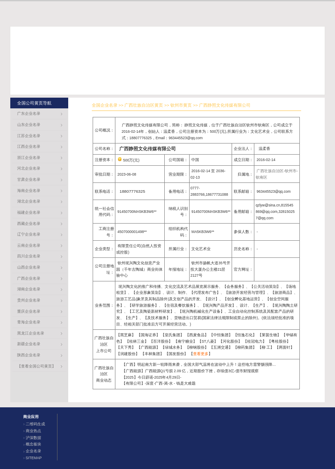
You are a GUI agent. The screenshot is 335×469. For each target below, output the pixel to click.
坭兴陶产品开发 (218, 305)
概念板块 (33, 444)
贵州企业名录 (28, 300)
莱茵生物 (269, 335)
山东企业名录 (28, 124)
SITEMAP (34, 458)
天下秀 (126, 347)
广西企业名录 (28, 278)
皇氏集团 (172, 335)
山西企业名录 (28, 267)
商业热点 (33, 431)
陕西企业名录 (28, 355)
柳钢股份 (197, 347)
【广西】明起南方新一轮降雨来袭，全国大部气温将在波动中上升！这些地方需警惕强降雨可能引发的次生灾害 (216, 364)
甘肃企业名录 (28, 179)
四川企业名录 (28, 256)
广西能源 (148, 347)
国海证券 (148, 335)
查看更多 (200, 354)
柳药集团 (245, 347)
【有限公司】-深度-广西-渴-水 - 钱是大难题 (159, 383)
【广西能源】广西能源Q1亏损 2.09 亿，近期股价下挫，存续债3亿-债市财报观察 (190, 371)
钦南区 (261, 177)
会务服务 (234, 286)
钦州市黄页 (181, 105)
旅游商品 (282, 292)
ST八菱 (208, 341)
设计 (211, 299)
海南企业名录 (28, 190)
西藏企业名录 (28, 223)
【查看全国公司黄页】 (36, 366)
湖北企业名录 (28, 201)
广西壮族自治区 (270, 171)
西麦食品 (197, 335)
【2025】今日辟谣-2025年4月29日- (151, 377)
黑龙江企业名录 (30, 333)
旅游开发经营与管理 (245, 292)
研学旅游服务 (143, 305)
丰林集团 (152, 354)
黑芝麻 (126, 335)
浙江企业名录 (28, 157)
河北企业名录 (28, 168)
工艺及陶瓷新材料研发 (151, 311)
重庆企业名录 (28, 311)
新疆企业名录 (28, 344)
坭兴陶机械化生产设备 (201, 311)
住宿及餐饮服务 (179, 305)
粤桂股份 (279, 341)
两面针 (284, 347)
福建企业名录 (28, 212)
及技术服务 (156, 318)
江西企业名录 (28, 146)
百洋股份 (161, 341)
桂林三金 (137, 341)
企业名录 (33, 451)
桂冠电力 (255, 341)
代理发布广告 (205, 292)
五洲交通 (221, 347)
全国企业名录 (105, 105)
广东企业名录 (28, 113)
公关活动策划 (265, 286)
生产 (259, 305)
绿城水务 (172, 347)
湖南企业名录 (28, 289)
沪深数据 (33, 438)
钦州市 (290, 171)
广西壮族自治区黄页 (143, 105)
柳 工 (266, 347)
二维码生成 (35, 424)
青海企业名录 (28, 322)
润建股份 (128, 354)
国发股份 (176, 354)
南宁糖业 (185, 341)
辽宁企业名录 (28, 234)
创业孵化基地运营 (242, 299)
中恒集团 (221, 335)
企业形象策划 (147, 292)
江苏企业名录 (28, 136)
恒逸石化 (245, 335)
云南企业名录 (28, 245)
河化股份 (230, 341)
